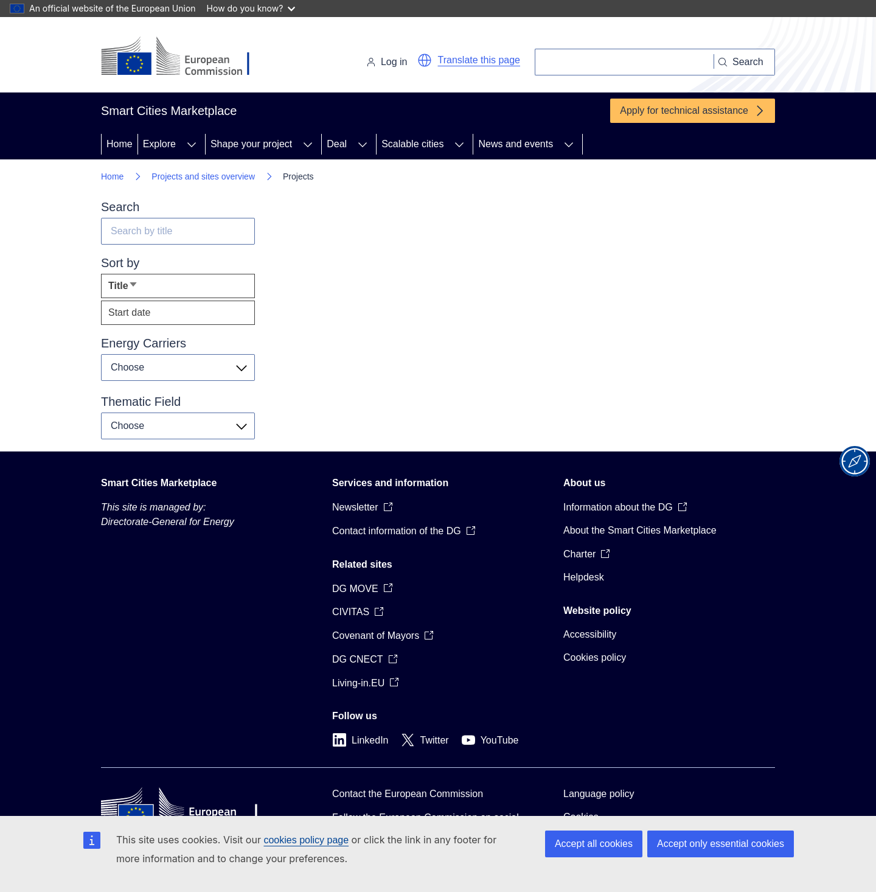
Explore (159, 144)
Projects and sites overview (203, 176)
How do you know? (251, 8)
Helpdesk (583, 577)
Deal (337, 144)
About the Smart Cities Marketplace (640, 530)
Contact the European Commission (407, 794)
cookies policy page (306, 840)
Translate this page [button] (479, 60)
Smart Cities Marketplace (159, 483)
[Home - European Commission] (184, 57)
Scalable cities (412, 144)
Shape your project (251, 144)
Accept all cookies (594, 843)
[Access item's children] (191, 144)
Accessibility (589, 634)
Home (119, 144)
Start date (129, 312)
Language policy (598, 794)
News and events (515, 144)
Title (142, 288)
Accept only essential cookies (720, 843)
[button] (424, 60)
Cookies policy (594, 657)
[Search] (624, 62)
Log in (387, 62)
